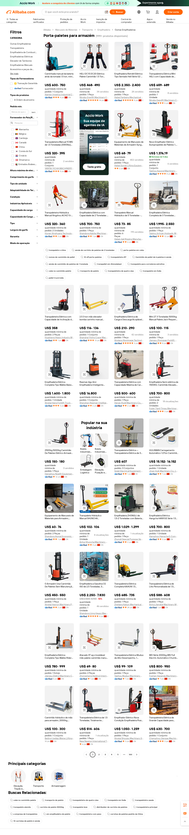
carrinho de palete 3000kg (50, 807)
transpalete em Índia (150, 271)
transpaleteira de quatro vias (119, 271)
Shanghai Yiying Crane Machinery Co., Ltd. (94, 337)
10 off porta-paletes (91, 257)
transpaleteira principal (145, 807)
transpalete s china (56, 250)
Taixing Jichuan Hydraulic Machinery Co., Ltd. (163, 233)
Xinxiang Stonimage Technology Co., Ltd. (128, 340)
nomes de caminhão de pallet (60, 257)
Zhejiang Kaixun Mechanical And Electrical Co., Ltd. (128, 604)
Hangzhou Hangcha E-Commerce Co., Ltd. (163, 536)
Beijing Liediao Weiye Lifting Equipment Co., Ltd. (59, 738)
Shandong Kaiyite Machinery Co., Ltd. (94, 233)
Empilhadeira (103, 29)
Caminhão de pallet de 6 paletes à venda (151, 257)
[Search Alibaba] (73, 12)
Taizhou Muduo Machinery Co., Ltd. (128, 676)
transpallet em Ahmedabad (107, 264)
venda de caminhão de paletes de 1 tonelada (67, 264)
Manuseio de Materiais (66, 29)
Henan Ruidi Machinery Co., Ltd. (128, 403)
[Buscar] (118, 11)
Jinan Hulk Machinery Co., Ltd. (163, 471)
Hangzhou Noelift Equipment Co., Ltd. (59, 474)
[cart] (148, 12)
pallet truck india (55, 278)
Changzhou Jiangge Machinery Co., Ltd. (163, 738)
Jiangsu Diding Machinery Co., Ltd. (59, 676)
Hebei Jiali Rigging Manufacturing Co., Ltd (128, 239)
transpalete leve (78, 807)
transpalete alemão (20, 807)
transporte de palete (88, 271)
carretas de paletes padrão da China (125, 814)
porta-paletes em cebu (132, 250)
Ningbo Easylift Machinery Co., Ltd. (163, 100)
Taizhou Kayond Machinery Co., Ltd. (163, 171)
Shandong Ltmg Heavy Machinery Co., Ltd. (94, 613)
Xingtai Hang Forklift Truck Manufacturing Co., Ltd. (59, 403)
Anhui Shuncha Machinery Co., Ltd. (94, 542)
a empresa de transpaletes (23, 814)
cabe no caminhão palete (58, 271)
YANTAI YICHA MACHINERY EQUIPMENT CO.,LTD (59, 168)
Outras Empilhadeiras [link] (125, 29)
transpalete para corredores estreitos (145, 264)
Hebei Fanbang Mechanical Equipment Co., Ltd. (128, 97)
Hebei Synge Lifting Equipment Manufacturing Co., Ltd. (128, 165)
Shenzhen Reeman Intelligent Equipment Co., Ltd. (94, 403)
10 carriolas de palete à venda (25, 821)
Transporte (87, 29)
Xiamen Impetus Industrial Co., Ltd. (59, 94)
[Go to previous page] (86, 754)
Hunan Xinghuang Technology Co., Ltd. (59, 233)
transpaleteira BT (117, 257)
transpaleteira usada (143, 800)
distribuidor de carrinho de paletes (110, 807)
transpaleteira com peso (88, 814)
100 (130, 754)
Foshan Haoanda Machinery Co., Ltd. (163, 676)
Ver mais (14, 73)
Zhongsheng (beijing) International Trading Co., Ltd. (94, 676)
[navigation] (24, 392)
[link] (185, 805)
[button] (106, 12)
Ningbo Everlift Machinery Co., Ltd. (94, 97)
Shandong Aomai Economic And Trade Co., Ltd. (59, 536)
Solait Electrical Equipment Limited (128, 471)
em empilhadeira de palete (56, 814)
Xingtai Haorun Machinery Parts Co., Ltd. (59, 604)
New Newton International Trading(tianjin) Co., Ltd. (94, 741)
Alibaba (47, 29)
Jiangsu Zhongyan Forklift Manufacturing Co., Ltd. (163, 340)
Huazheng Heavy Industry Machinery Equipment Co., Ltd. (59, 337)
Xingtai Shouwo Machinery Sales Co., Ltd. (128, 738)
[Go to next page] (137, 754)
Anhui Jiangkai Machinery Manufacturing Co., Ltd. (163, 604)
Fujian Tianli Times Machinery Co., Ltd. (163, 408)
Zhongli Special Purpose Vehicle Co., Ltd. (128, 539)
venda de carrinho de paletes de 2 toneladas (93, 250)
